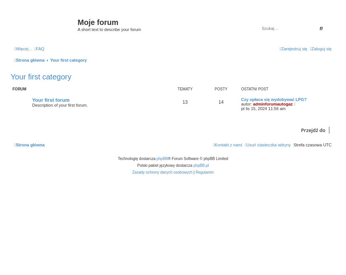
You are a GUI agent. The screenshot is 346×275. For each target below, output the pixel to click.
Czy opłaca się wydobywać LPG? (274, 99)
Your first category (41, 77)
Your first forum (51, 100)
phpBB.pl (201, 165)
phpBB (162, 159)
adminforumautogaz (273, 104)
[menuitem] (39, 48)
